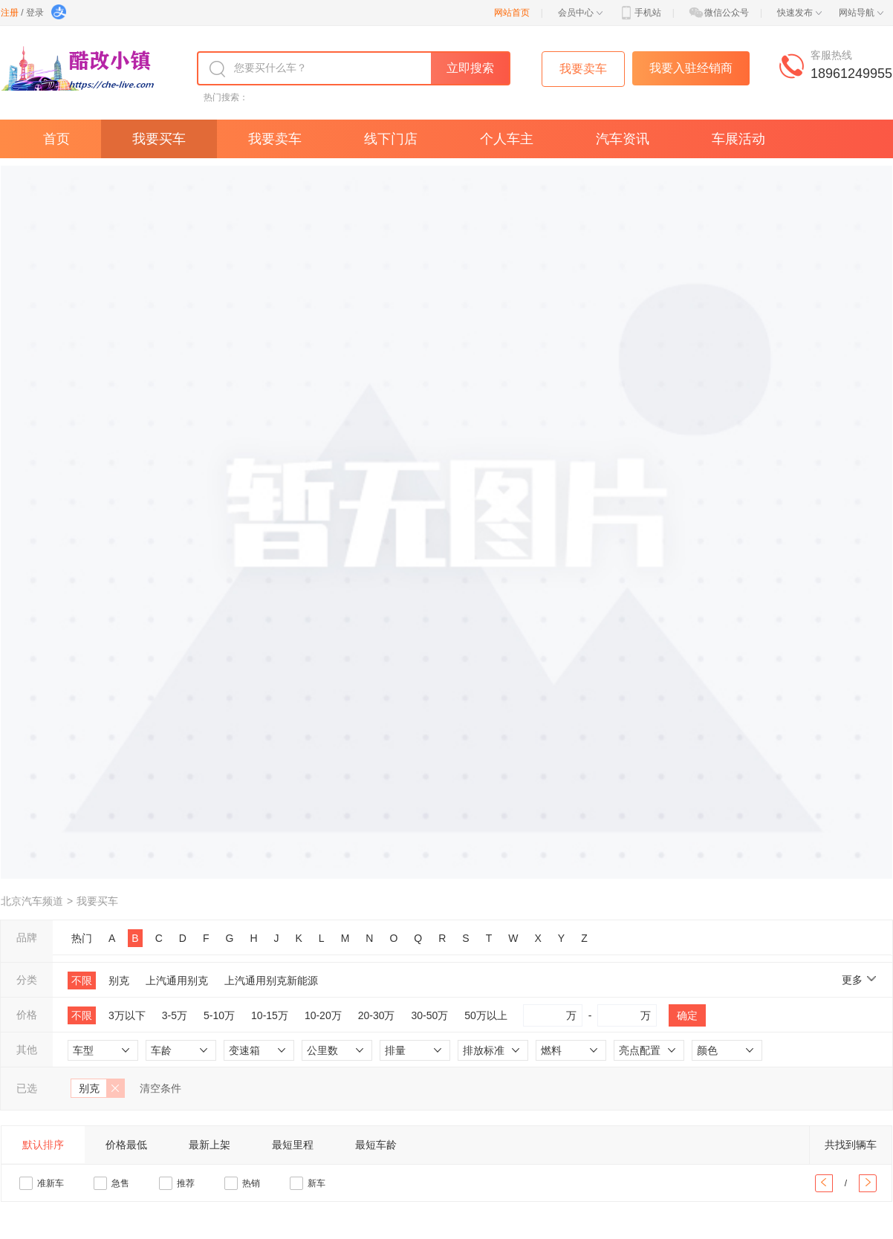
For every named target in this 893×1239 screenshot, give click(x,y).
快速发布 (799, 12)
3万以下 (127, 1015)
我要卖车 (275, 138)
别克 (118, 980)
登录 (35, 12)
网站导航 (861, 12)
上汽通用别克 (177, 980)
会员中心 (580, 12)
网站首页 (512, 12)
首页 (56, 138)
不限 (81, 980)
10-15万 (269, 1015)
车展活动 (738, 138)
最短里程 (293, 1145)
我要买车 (159, 138)
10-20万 (323, 1015)
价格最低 (126, 1145)
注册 (10, 12)
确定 (687, 1015)
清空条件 (160, 1088)
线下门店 (391, 138)
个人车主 (506, 138)
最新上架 (209, 1145)
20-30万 (376, 1015)
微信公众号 (718, 12)
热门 (81, 938)
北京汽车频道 (32, 901)
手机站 (639, 12)
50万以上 (485, 1015)
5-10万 (219, 1015)
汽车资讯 (622, 138)
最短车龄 (376, 1145)
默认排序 (43, 1145)
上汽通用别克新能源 (271, 980)
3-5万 (174, 1015)
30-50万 (430, 1015)
